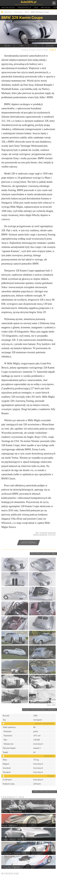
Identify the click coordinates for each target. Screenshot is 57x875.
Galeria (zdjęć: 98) (43, 554)
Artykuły (46, 7)
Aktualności (8, 7)
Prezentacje (24, 7)
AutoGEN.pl (7, 12)
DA (36, 7)
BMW (27, 12)
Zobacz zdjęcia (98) (41, 41)
